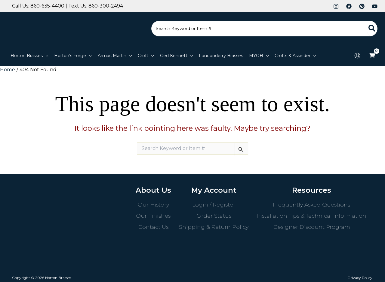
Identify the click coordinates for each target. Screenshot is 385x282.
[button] (29, 55)
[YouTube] (374, 6)
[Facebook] (349, 6)
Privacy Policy (360, 277)
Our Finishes (153, 215)
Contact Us (153, 226)
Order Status (213, 215)
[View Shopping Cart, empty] (371, 55)
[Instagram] (336, 6)
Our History (153, 204)
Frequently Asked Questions (311, 204)
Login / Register (213, 204)
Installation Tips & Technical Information (311, 215)
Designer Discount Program (311, 226)
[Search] (372, 28)
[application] (45, 55)
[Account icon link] (357, 56)
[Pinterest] (362, 6)
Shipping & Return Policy (213, 226)
